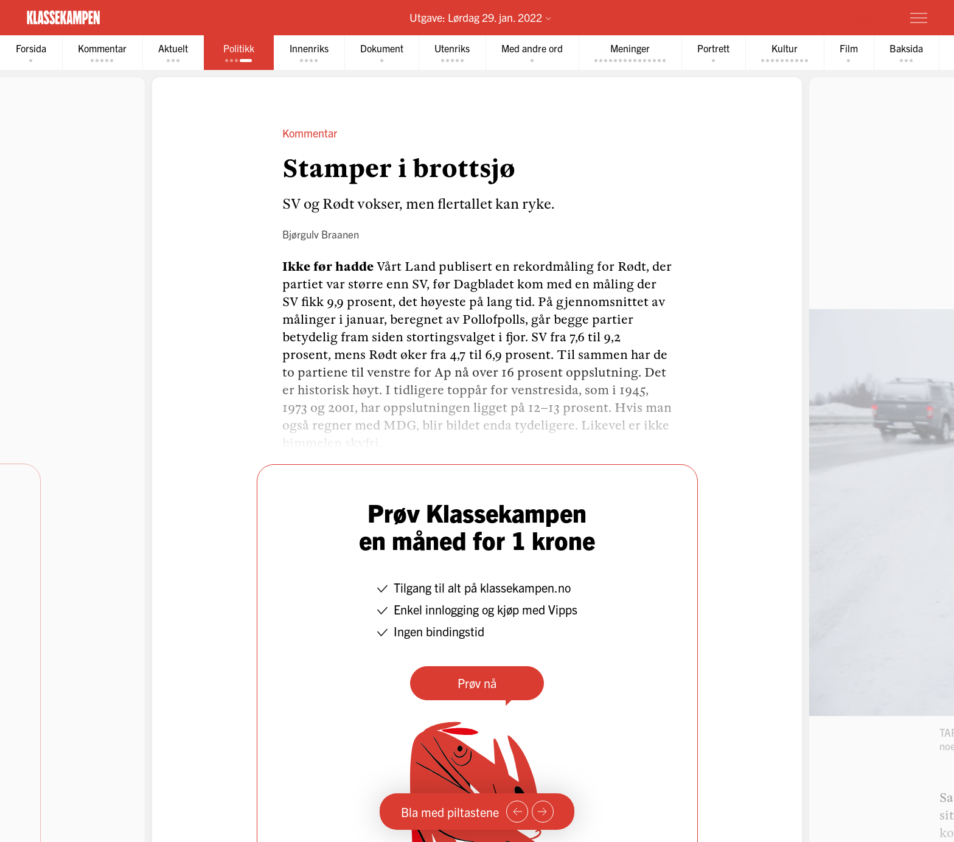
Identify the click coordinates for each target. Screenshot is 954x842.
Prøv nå (477, 683)
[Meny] (918, 17)
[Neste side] (543, 812)
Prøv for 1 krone (846, 17)
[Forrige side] (517, 812)
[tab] (31, 52)
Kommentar (309, 133)
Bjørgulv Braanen (320, 234)
